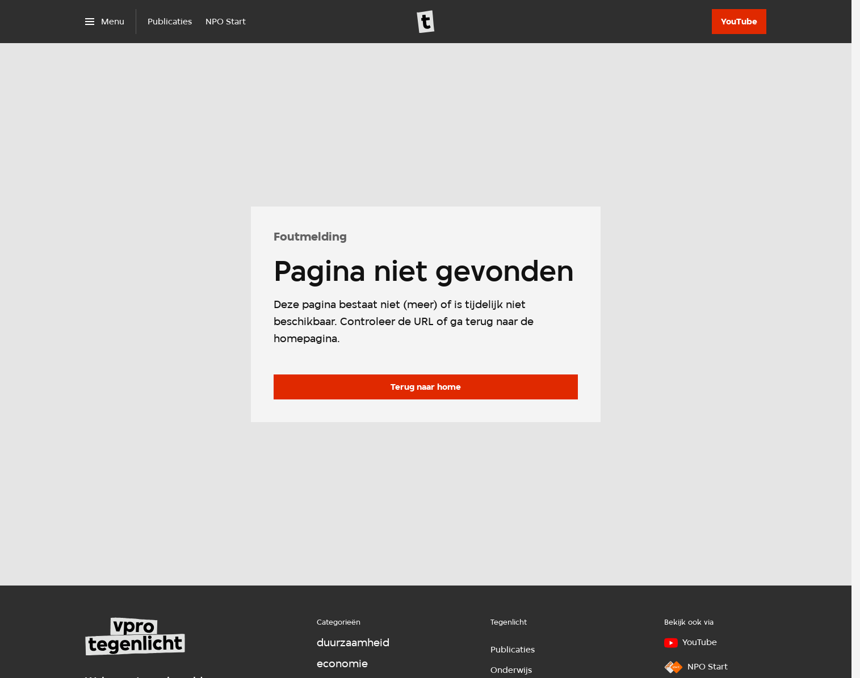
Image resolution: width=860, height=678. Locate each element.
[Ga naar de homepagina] (426, 386)
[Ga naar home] (425, 21)
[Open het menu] (104, 21)
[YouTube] (739, 21)
